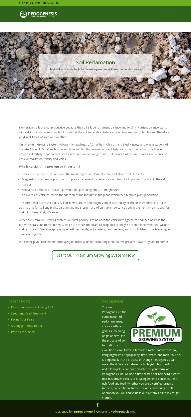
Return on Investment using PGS (32, 307)
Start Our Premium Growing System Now (95, 255)
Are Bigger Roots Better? (27, 326)
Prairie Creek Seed (23, 332)
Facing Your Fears (22, 319)
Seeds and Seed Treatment (28, 313)
